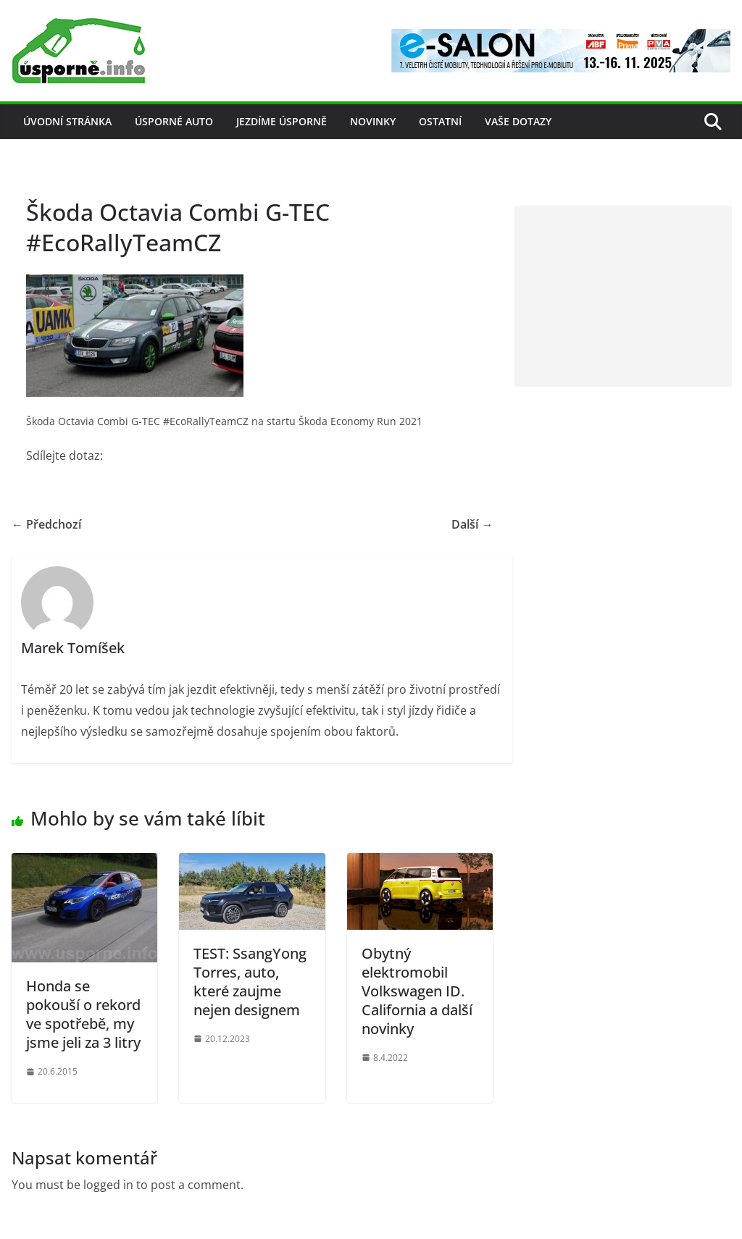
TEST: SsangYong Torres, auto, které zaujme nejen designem (250, 982)
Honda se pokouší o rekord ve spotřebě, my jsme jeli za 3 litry (83, 1014)
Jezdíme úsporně (281, 121)
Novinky (373, 121)
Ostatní (440, 121)
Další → (472, 524)
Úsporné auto (174, 121)
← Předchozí (46, 524)
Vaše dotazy (518, 121)
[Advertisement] (623, 296)
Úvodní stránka (67, 121)
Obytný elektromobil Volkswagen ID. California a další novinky (417, 991)
